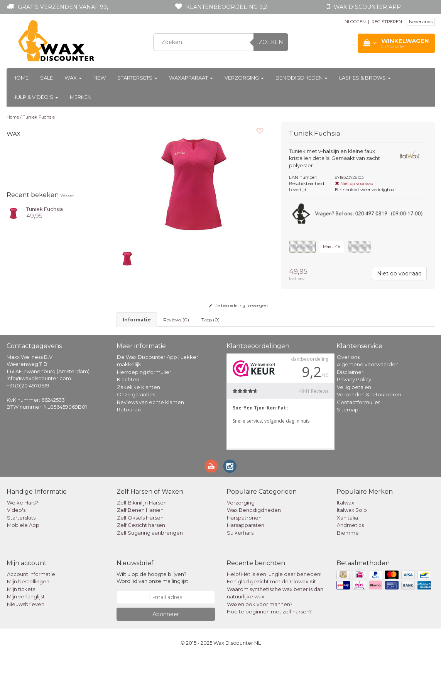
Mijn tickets (21, 625)
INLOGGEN (354, 21)
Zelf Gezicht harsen (141, 560)
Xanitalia (347, 553)
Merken (80, 97)
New (99, 78)
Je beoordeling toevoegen (238, 305)
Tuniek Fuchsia (39, 117)
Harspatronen (244, 553)
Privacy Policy (354, 415)
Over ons (348, 392)
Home (20, 78)
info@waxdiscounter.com (39, 414)
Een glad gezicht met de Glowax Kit (271, 617)
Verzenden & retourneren (369, 430)
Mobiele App (23, 560)
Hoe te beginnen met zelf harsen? (269, 647)
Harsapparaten (245, 560)
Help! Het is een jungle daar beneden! (274, 609)
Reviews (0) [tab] (176, 320)
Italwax (345, 538)
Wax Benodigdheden (254, 545)
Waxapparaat (191, 78)
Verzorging (244, 78)
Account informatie (31, 609)
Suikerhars (240, 568)
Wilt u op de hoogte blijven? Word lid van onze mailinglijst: (153, 613)
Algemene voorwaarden (368, 400)
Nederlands (421, 21)
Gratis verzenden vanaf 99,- (64, 6)
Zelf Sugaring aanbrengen (150, 568)
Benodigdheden (301, 78)
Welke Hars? (22, 538)
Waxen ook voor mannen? (259, 640)
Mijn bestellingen (28, 617)
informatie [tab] (137, 320)
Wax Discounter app (367, 6)
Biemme (348, 568)
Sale (46, 78)
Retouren (129, 445)
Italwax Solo (352, 545)
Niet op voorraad (399, 273)
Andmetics (350, 560)
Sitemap (347, 445)
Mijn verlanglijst (26, 632)
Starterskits (21, 553)
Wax (73, 78)
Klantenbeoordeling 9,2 (226, 6)
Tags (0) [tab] (210, 320)
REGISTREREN (387, 21)
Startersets (137, 78)
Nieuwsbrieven (25, 640)
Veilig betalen (354, 423)
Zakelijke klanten (138, 423)
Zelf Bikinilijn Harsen (142, 538)
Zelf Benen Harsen (140, 545)
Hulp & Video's (35, 97)
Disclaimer (350, 407)
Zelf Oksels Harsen (140, 553)
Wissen (68, 195)
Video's (16, 545)
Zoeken (271, 42)
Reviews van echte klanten (150, 438)
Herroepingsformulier (144, 407)
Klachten (128, 415)
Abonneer (165, 649)
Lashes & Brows (365, 78)
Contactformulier (358, 438)
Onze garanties (136, 430)
